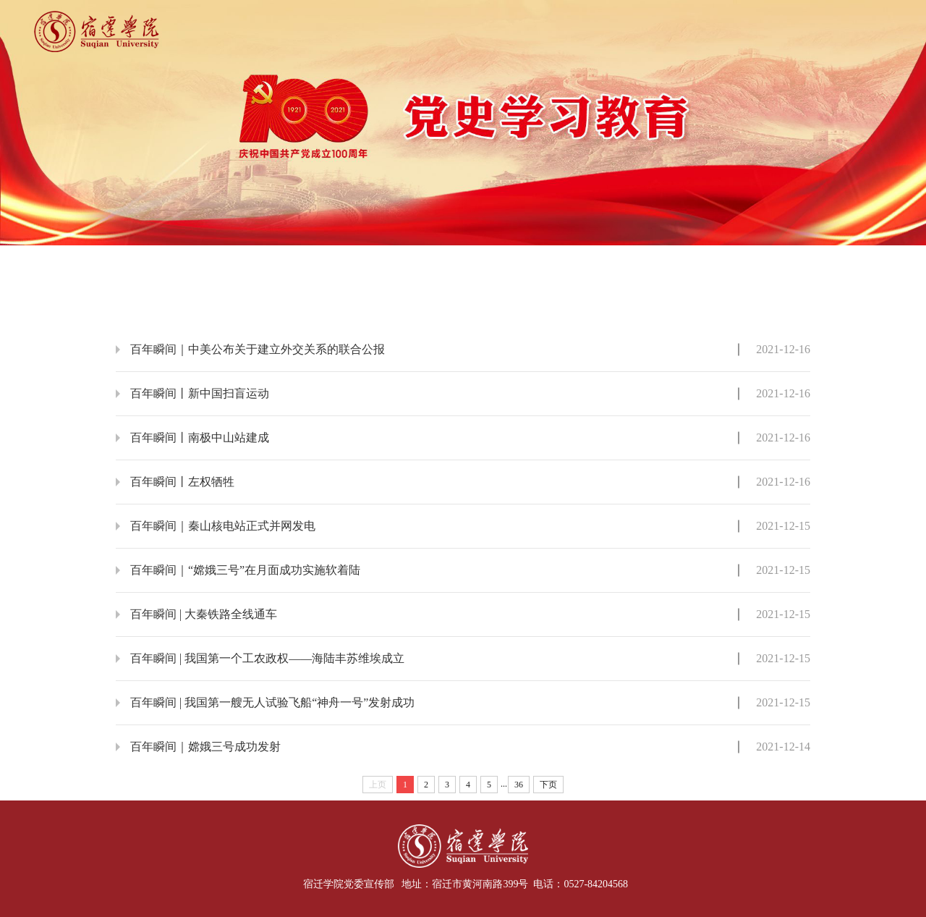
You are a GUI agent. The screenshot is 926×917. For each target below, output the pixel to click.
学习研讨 (656, 262)
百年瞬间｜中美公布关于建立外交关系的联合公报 (257, 349)
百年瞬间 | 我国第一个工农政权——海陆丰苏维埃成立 (267, 658)
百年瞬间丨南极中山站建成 (199, 437)
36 (518, 784)
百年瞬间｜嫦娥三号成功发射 (205, 746)
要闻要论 (267, 262)
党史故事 (526, 262)
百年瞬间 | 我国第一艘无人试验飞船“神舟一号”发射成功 (272, 702)
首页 (137, 262)
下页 (548, 784)
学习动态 (396, 262)
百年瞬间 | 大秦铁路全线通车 (203, 614)
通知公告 (786, 262)
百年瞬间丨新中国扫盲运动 (199, 393)
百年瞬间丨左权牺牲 (182, 482)
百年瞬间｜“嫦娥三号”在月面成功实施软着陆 (245, 570)
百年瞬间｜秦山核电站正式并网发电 (222, 526)
